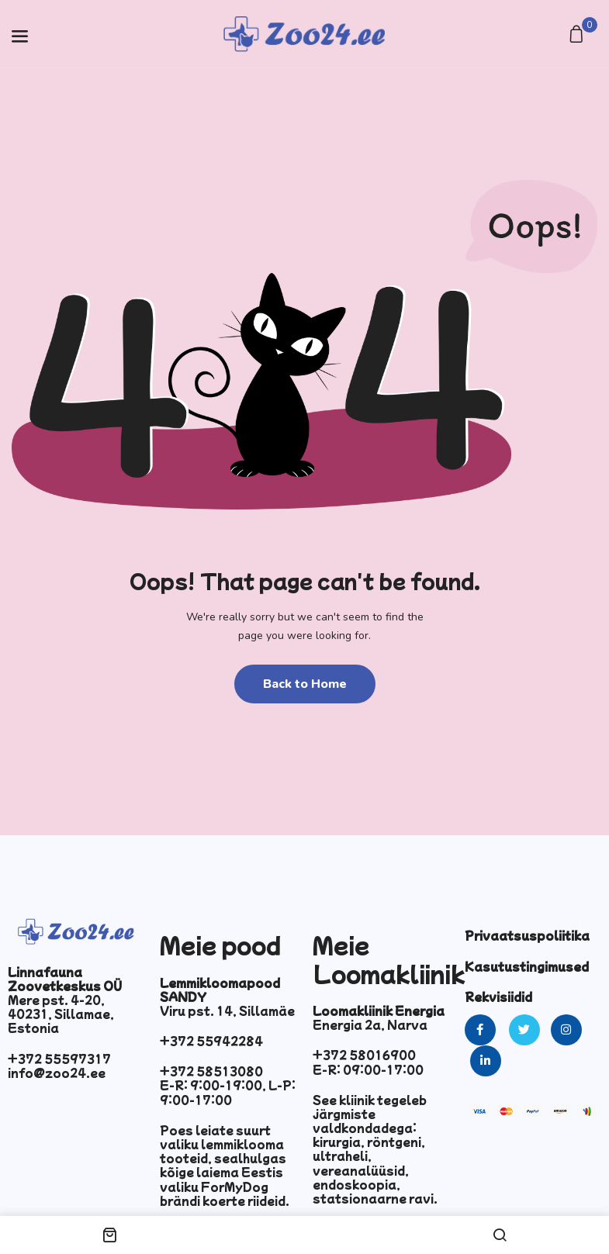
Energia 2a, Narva (370, 1024)
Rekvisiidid (498, 996)
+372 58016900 (364, 1054)
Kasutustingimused (527, 966)
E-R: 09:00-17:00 (368, 1069)
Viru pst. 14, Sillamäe (227, 1010)
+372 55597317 (59, 1058)
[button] (578, 35)
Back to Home (305, 684)
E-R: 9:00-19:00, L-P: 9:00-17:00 (228, 1092)
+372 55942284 (211, 1040)
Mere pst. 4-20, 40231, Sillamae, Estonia (61, 1013)
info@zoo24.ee (57, 1072)
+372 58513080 (211, 1071)
